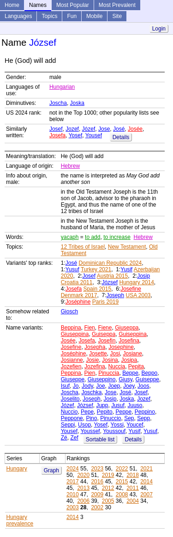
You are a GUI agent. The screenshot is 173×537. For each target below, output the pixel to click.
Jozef (72, 129)
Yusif (126, 269)
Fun (72, 16)
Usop (84, 424)
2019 (108, 475)
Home (12, 5)
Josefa (57, 135)
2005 (108, 501)
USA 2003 (137, 295)
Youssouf (114, 431)
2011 (132, 488)
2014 (146, 481)
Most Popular (72, 5)
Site (117, 16)
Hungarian (62, 87)
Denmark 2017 (79, 295)
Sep (129, 418)
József (109, 282)
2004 (132, 501)
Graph (51, 470)
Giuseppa (126, 327)
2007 (146, 494)
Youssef (90, 431)
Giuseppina (75, 334)
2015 (122, 481)
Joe (100, 386)
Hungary (16, 468)
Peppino (145, 412)
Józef (88, 129)
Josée (135, 129)
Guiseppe (147, 379)
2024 (72, 468)
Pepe (87, 412)
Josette (98, 353)
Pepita (136, 366)
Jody (87, 386)
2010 (72, 494)
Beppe (130, 373)
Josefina (129, 340)
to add (92, 237)
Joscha (58, 103)
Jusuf (118, 405)
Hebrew (70, 166)
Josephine (121, 347)
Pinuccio (110, 418)
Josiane (132, 353)
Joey (128, 386)
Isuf (65, 386)
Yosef (76, 135)
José (119, 129)
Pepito (105, 412)
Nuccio (69, 412)
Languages (18, 16)
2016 (97, 481)
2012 (108, 488)
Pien (89, 373)
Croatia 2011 (77, 282)
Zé (64, 437)
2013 (83, 488)
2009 (97, 494)
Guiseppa (103, 334)
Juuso (134, 405)
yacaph (70, 237)
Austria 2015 (112, 276)
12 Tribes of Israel (83, 247)
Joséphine (78, 302)
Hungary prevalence (20, 520)
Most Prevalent (117, 5)
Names (38, 5)
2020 (83, 475)
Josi (114, 353)
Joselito (70, 399)
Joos (143, 386)
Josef (56, 129)
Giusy (125, 379)
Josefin (106, 340)
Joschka (91, 392)
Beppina (71, 327)
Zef (74, 437)
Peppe (123, 412)
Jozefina (94, 366)
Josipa (129, 360)
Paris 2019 (105, 302)
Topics (49, 16)
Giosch (69, 311)
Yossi (117, 424)
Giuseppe (72, 379)
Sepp (143, 418)
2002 (97, 507)
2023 (97, 468)
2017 (72, 481)
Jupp (102, 405)
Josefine (130, 289)
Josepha (94, 347)
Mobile (94, 16)
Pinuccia (108, 373)
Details (121, 137)
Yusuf (72, 269)
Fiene (105, 327)
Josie (92, 360)
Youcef (134, 424)
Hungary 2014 (136, 282)
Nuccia (116, 366)
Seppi (68, 424)
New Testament (127, 247)
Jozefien (71, 366)
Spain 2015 (97, 289)
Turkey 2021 (96, 269)
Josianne (72, 360)
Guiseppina (133, 334)
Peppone (72, 418)
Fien (89, 327)
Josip (143, 276)
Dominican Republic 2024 (110, 263)
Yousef (93, 135)
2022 (122, 468)
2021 (146, 468)
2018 (132, 475)
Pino (91, 418)
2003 (72, 507)
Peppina (71, 373)
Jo (76, 386)
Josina (110, 360)
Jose (104, 129)
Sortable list (100, 439)
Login (159, 28)
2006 (83, 501)
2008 (122, 494)
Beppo (150, 373)
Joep (114, 386)
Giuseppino (102, 379)
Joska (77, 103)
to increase (117, 237)
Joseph (115, 295)
